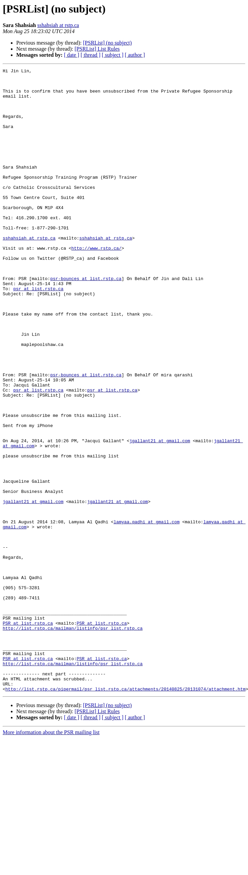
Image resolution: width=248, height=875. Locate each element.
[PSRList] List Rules (96, 49)
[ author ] (135, 55)
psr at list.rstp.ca (38, 333)
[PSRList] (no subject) (107, 43)
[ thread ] (90, 55)
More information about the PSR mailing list (51, 857)
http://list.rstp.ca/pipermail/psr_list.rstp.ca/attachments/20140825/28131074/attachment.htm (125, 813)
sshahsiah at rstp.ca (58, 25)
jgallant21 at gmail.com (159, 515)
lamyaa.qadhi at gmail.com (147, 613)
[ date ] (71, 55)
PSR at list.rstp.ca (28, 734)
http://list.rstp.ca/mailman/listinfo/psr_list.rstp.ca (72, 741)
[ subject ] (112, 55)
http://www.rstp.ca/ (96, 284)
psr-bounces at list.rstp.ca (85, 321)
